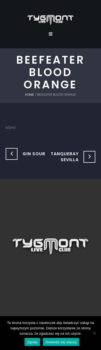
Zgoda (32, 342)
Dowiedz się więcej (61, 342)
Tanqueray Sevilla (65, 157)
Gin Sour (34, 154)
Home (29, 94)
